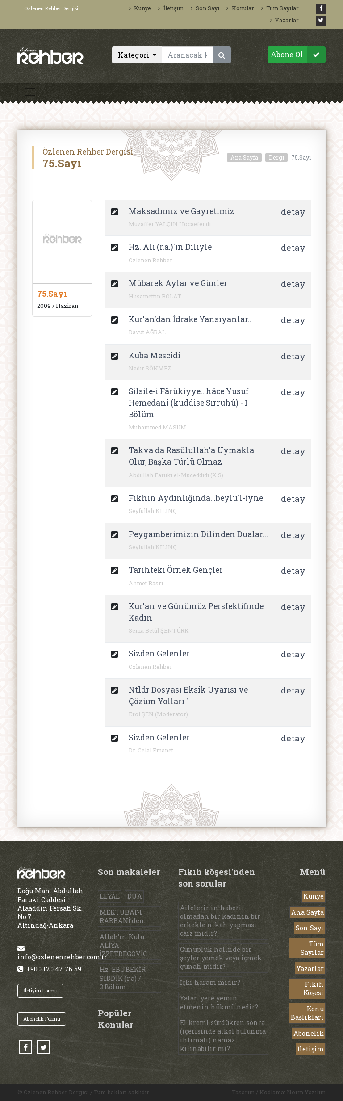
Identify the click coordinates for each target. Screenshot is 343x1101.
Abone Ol (298, 54)
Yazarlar (284, 20)
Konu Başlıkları (307, 1012)
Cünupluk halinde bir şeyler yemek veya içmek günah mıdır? (221, 958)
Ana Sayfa (244, 157)
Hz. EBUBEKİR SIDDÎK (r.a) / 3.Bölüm (123, 978)
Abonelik (308, 1033)
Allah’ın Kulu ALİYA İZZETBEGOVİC (123, 945)
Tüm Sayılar (280, 8)
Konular (240, 8)
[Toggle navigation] (29, 92)
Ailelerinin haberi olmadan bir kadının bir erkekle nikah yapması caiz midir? (220, 920)
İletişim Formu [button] (40, 990)
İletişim (170, 8)
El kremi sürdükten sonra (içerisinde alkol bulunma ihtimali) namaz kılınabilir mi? (223, 1035)
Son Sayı (205, 8)
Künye (140, 8)
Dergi (276, 157)
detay (293, 211)
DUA (134, 896)
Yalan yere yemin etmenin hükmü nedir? (219, 1002)
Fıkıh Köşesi (313, 988)
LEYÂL (110, 896)
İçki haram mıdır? (210, 982)
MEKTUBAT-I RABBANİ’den (122, 916)
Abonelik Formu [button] (41, 1018)
